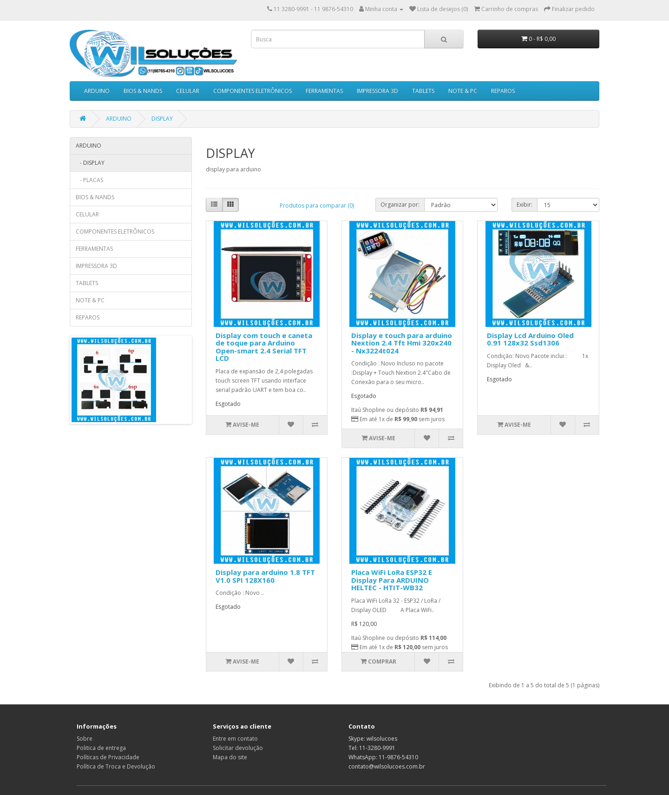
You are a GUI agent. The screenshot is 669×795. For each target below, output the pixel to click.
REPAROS (503, 91)
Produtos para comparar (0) (317, 205)
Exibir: (524, 205)
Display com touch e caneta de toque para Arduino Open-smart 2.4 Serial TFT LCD (264, 347)
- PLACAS (89, 180)
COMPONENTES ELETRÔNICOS (252, 91)
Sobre (84, 739)
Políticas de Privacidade (108, 757)
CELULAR (187, 91)
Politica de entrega (101, 748)
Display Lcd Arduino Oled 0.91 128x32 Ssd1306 (530, 339)
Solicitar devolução (238, 748)
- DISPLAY (90, 163)
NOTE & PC (462, 91)
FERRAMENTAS (324, 91)
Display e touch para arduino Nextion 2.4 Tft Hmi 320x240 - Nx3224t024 (401, 343)
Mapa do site (230, 757)
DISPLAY (162, 119)
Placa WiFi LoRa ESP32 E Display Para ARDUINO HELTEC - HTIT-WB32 (391, 579)
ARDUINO (97, 91)
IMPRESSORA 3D (377, 91)
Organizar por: (400, 205)
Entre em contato (235, 739)
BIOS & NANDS (143, 91)
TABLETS (423, 91)
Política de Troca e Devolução (116, 766)
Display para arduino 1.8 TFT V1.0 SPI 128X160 (265, 576)
